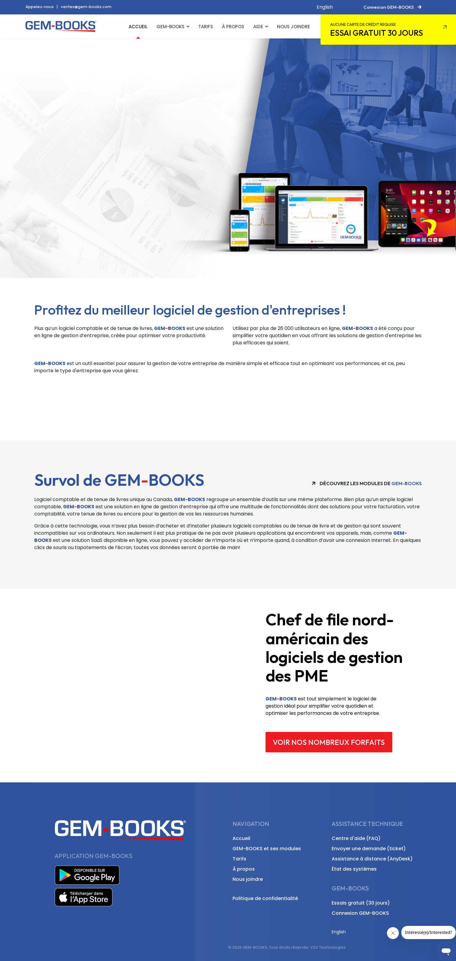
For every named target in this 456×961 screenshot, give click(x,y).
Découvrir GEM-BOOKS (85, 208)
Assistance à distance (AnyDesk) (372, 858)
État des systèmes (354, 869)
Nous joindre (293, 26)
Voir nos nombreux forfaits (329, 742)
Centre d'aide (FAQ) (356, 838)
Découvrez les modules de (367, 483)
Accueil (138, 26)
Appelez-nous (40, 6)
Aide (258, 26)
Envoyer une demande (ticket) (369, 848)
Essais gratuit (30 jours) (361, 902)
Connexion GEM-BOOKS (360, 913)
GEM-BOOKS (170, 26)
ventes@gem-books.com (86, 6)
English (325, 7)
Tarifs (205, 26)
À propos (233, 26)
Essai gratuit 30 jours (376, 30)
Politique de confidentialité (265, 898)
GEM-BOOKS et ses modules (267, 848)
